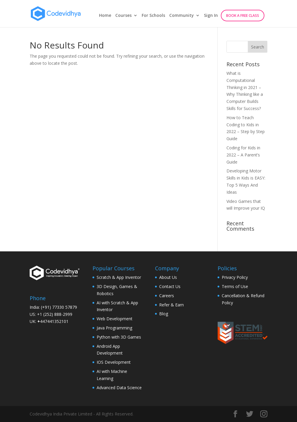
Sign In (211, 15)
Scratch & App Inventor (119, 277)
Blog (163, 313)
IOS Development (114, 362)
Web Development (114, 318)
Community (181, 15)
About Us (168, 277)
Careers (166, 295)
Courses (123, 15)
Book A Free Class (242, 15)
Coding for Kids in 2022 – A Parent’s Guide (243, 155)
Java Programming (114, 328)
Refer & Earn (171, 305)
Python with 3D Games (119, 337)
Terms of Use (235, 286)
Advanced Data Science (119, 387)
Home (105, 15)
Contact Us (170, 286)
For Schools (153, 15)
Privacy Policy (235, 277)
